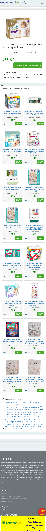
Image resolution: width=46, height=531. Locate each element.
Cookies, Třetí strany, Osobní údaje (10, 496)
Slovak (11, 510)
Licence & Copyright (6, 501)
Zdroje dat (3, 493)
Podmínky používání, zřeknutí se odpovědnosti (13, 498)
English (6, 510)
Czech (2, 510)
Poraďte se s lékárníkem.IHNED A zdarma (42, 512)
